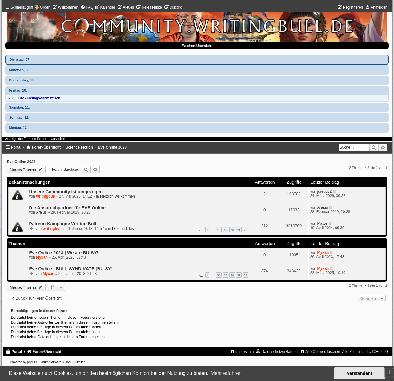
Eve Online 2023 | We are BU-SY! (63, 252)
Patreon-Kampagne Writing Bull (62, 223)
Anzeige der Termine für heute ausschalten (37, 139)
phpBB (31, 362)
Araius (41, 212)
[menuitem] (65, 7)
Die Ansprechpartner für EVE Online (67, 207)
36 (232, 275)
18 (218, 230)
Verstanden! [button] (359, 373)
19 (225, 230)
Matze (322, 223)
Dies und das (123, 229)
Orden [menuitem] (45, 7)
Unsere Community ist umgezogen (66, 191)
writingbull (45, 196)
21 (238, 230)
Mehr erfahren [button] (226, 373)
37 (238, 275)
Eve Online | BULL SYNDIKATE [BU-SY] (70, 268)
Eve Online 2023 (21, 162)
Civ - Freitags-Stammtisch (39, 98)
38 (245, 275)
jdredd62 (324, 191)
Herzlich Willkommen (117, 196)
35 (225, 275)
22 (245, 230)
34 (218, 275)
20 (232, 230)
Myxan (42, 257)
